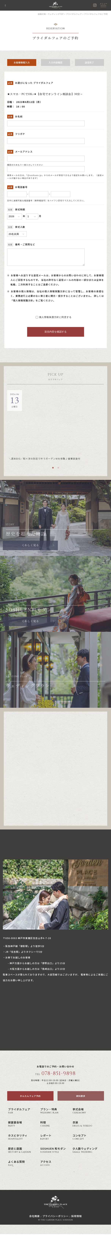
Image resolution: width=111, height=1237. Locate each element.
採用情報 (76, 1219)
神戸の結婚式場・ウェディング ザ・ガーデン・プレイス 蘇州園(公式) (55, 5)
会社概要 (34, 1219)
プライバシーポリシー (55, 1219)
